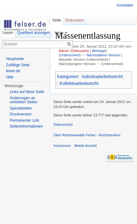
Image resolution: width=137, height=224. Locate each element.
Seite (56, 20)
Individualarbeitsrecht (102, 76)
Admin (64, 51)
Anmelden (124, 5)
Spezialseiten (21, 108)
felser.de (13, 71)
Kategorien (67, 76)
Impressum (62, 145)
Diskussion (80, 51)
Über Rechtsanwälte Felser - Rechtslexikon (87, 135)
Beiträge (99, 51)
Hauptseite (15, 59)
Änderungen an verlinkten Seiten (23, 100)
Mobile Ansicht (85, 145)
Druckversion (20, 114)
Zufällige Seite (18, 65)
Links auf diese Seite (27, 92)
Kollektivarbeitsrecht (78, 83)
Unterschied (70, 55)
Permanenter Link (24, 120)
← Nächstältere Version (101, 55)
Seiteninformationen (26, 126)
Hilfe (9, 77)
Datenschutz (63, 124)
